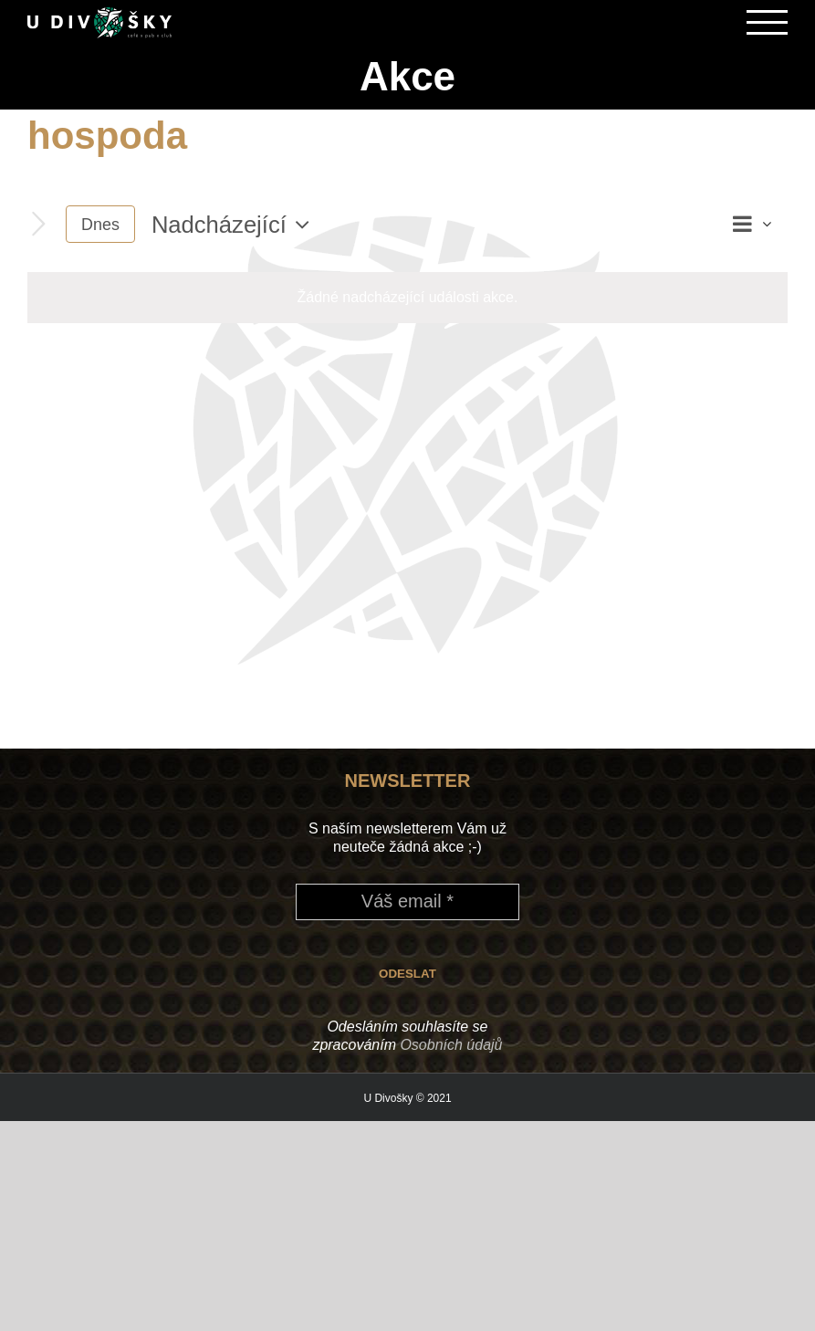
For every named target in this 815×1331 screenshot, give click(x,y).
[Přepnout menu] (767, 22)
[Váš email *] (407, 901)
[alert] (407, 297)
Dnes (100, 224)
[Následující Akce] (38, 224)
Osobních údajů (451, 1044)
